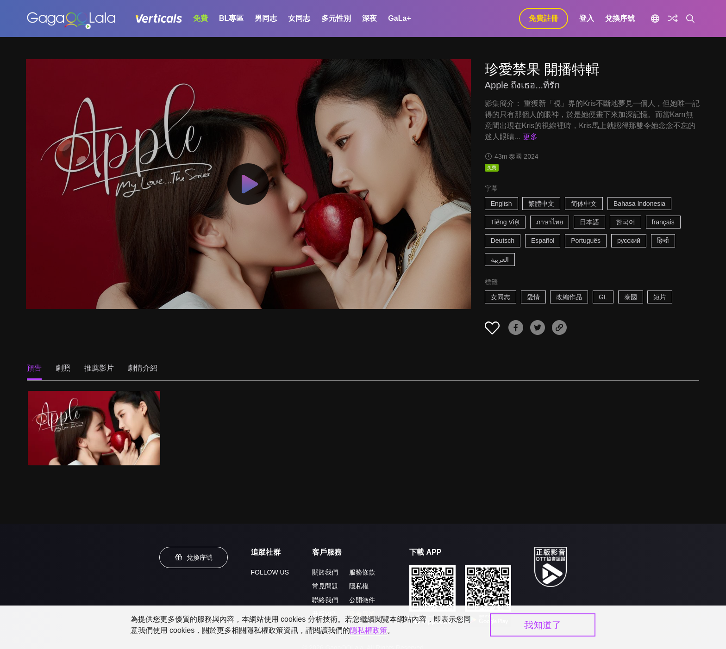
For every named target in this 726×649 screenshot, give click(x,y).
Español (543, 240)
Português (586, 240)
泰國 (630, 297)
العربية (500, 259)
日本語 (589, 222)
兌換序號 (620, 18)
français (663, 222)
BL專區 (231, 18)
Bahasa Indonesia (639, 203)
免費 (200, 18)
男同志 (266, 18)
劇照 (63, 368)
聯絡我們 (325, 600)
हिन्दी (663, 240)
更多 (530, 137)
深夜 (369, 18)
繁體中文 (541, 203)
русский (628, 240)
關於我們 (325, 572)
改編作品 (569, 297)
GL (603, 297)
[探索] (673, 18)
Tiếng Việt (505, 222)
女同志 (299, 18)
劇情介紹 (142, 368)
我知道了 (542, 625)
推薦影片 (99, 368)
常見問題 (325, 586)
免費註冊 (543, 18)
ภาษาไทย (549, 222)
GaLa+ (399, 18)
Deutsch (502, 240)
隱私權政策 (368, 630)
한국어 (625, 222)
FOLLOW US (270, 572)
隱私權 (359, 586)
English (501, 203)
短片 (659, 297)
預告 (34, 368)
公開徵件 (362, 600)
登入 (586, 18)
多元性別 (336, 18)
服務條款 (362, 572)
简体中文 (584, 203)
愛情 (533, 297)
